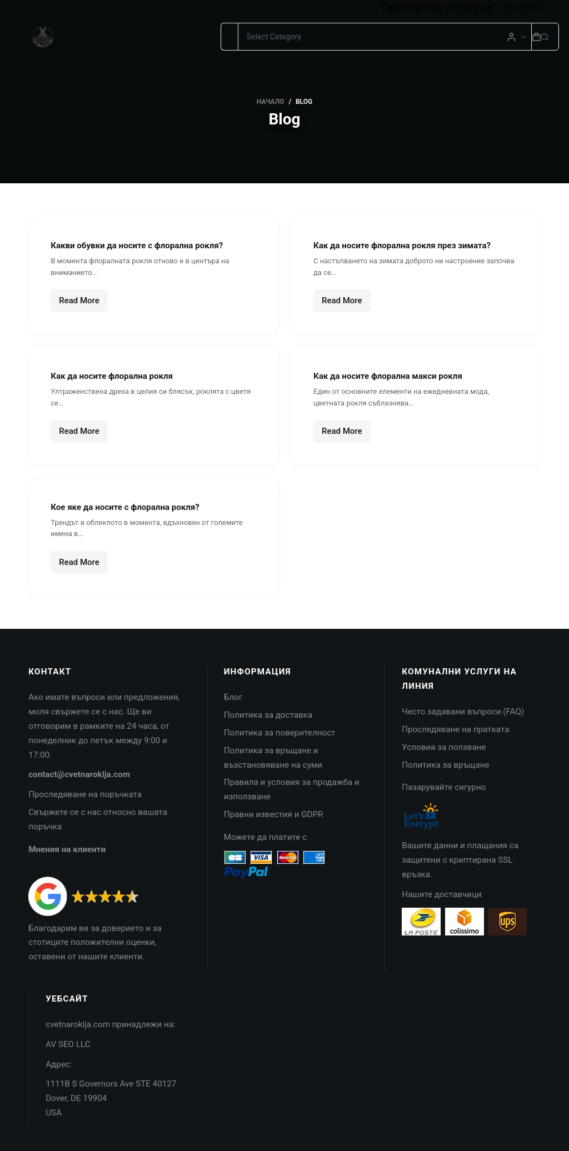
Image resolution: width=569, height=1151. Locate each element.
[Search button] (545, 37)
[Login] (511, 37)
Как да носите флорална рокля (119, 375)
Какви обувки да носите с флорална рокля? (147, 245)
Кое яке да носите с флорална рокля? (134, 506)
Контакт (524, 7)
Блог (233, 697)
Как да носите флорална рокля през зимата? (413, 245)
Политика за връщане (445, 765)
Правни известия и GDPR (273, 814)
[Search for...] (229, 37)
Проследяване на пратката (455, 729)
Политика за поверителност (280, 733)
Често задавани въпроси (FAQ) (463, 712)
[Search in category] (384, 37)
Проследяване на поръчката (85, 794)
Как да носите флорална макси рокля (397, 375)
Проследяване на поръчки (437, 7)
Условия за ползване (444, 747)
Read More (83, 304)
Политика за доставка (268, 715)
